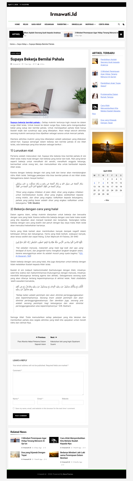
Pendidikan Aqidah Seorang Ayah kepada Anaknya (48, 33)
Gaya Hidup (15, 53)
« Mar (106, 200)
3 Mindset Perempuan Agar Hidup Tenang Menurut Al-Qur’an (33, 441)
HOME (17, 24)
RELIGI (25, 24)
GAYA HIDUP (36, 24)
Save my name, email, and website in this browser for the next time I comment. (45, 409)
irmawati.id (63, 14)
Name (16, 399)
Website (65, 399)
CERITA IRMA (104, 24)
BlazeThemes (68, 474)
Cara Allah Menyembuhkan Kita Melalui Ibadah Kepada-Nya (72, 441)
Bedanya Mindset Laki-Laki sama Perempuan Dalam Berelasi (72, 455)
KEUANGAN (49, 24)
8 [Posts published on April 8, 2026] (103, 183)
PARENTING (61, 24)
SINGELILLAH (77, 24)
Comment (17, 371)
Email (40, 399)
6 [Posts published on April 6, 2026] (94, 183)
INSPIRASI (89, 24)
